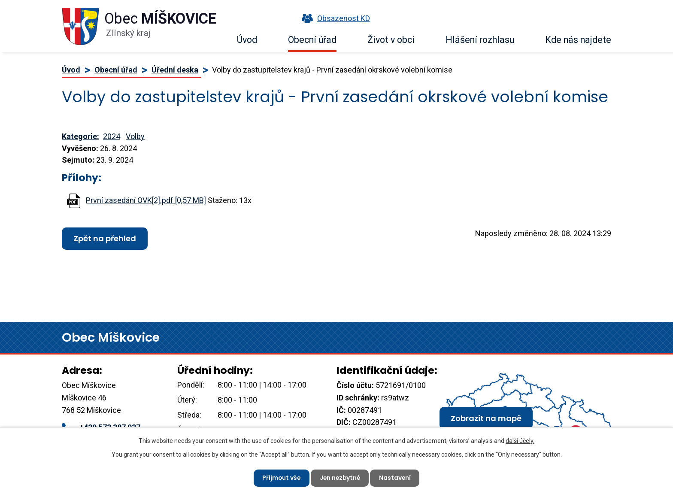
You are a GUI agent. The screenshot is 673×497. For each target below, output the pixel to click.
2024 (111, 136)
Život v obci (391, 39)
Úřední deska (175, 69)
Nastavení (396, 477)
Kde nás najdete (578, 39)
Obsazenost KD (334, 18)
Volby (135, 136)
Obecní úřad (312, 39)
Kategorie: (80, 136)
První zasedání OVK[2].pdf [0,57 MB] (146, 199)
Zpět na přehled (104, 238)
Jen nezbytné (340, 477)
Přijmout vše (280, 477)
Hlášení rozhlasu (480, 39)
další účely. (520, 440)
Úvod (247, 39)
